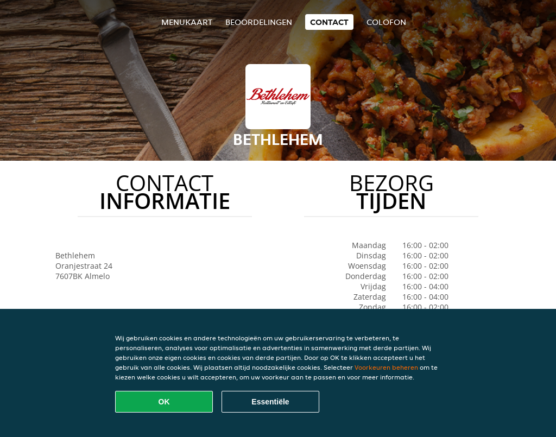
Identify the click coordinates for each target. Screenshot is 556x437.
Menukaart (186, 22)
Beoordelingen (258, 22)
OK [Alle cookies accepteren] (164, 401)
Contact (329, 22)
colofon (386, 22)
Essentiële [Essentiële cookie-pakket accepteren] (270, 401)
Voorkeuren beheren (386, 367)
